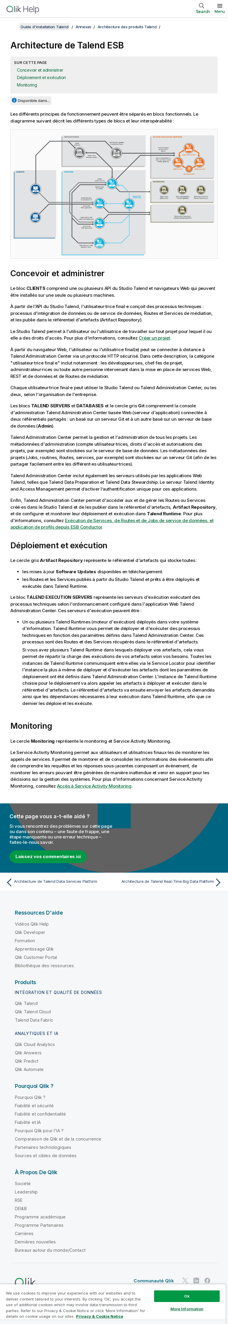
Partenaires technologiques (43, 1147)
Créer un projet (154, 338)
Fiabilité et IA (28, 1122)
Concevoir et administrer (40, 70)
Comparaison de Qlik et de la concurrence (58, 1138)
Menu (220, 11)
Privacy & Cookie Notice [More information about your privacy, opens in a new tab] (99, 1316)
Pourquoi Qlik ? (30, 1097)
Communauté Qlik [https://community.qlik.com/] (154, 1281)
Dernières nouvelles (35, 1241)
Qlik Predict (26, 1061)
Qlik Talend (26, 1003)
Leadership (26, 1191)
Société (23, 1183)
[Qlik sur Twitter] (185, 1280)
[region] (113, 1304)
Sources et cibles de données (46, 1155)
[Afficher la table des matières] (11, 26)
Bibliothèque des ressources (44, 965)
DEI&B (21, 1208)
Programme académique (40, 1216)
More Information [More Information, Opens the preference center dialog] (187, 1308)
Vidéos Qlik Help (32, 923)
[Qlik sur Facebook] (207, 1280)
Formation (25, 940)
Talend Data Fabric (34, 1020)
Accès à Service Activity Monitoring (94, 786)
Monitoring (27, 84)
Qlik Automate (29, 1069)
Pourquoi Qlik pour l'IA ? (39, 1130)
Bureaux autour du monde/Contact (50, 1250)
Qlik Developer (30, 932)
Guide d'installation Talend (44, 26)
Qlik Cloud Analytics (35, 1044)
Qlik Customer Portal (36, 957)
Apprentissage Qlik (34, 948)
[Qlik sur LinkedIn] (196, 1280)
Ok (186, 1296)
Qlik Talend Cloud (33, 1011)
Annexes (83, 26)
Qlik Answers (28, 1052)
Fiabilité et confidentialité (40, 1113)
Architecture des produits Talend (127, 26)
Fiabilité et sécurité (34, 1105)
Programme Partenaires (39, 1225)
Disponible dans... (34, 100)
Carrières (24, 1233)
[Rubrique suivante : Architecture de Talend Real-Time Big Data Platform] (170, 882)
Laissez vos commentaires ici (48, 856)
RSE (19, 1200)
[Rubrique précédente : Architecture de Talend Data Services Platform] (58, 882)
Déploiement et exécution (41, 77)
